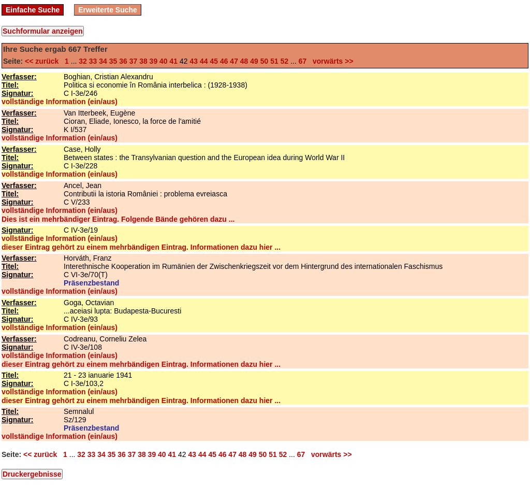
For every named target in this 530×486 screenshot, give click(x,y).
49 (254, 61)
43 (193, 61)
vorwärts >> (330, 61)
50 (264, 61)
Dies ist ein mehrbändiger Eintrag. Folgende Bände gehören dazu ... (118, 219)
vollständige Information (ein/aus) (59, 101)
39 (154, 61)
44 (204, 61)
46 (224, 61)
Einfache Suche (33, 10)
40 (163, 61)
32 (83, 61)
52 (285, 61)
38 (143, 61)
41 (174, 61)
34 (103, 61)
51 (274, 61)
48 (244, 61)
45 (214, 61)
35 (113, 61)
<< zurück (44, 61)
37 (133, 61)
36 (123, 61)
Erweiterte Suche (107, 10)
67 (303, 61)
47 (234, 61)
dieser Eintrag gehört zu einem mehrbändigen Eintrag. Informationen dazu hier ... (141, 247)
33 (93, 61)
